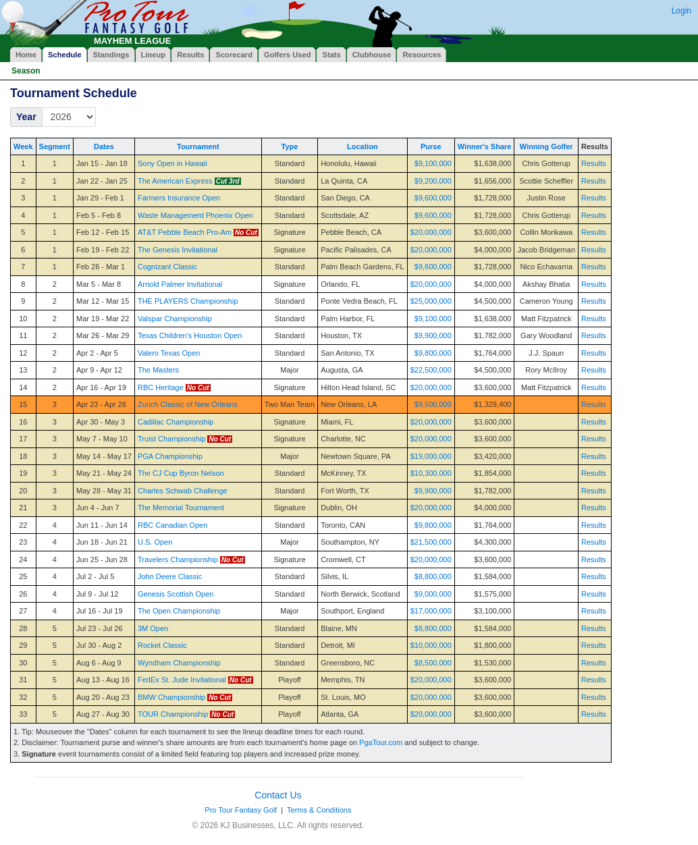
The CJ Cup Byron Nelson (181, 473)
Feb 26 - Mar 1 (100, 267)
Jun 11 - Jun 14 (102, 525)
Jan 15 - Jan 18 (102, 163)
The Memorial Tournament (181, 507)
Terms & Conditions (319, 810)
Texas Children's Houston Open (190, 335)
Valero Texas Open (169, 353)
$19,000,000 (431, 456)
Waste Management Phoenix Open (195, 215)
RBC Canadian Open (172, 525)
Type (289, 146)
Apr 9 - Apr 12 (99, 370)
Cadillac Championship (176, 422)
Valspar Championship (175, 319)
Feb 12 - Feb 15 (102, 232)
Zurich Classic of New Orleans (188, 404)
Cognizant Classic (167, 267)
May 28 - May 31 (104, 491)
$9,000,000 (433, 594)
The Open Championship (179, 611)
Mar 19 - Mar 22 (102, 319)
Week (23, 146)
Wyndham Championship (179, 663)
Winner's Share (485, 146)
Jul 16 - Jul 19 (99, 611)
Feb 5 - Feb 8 (98, 215)
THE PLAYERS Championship (188, 301)
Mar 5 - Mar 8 (98, 284)
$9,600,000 (433, 198)
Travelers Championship (178, 559)
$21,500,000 (431, 542)
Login (681, 11)
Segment (54, 146)
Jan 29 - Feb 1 (100, 198)
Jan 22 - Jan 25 (102, 181)
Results (593, 163)
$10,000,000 (431, 645)
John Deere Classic (170, 576)
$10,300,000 (431, 473)
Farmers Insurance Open (179, 198)
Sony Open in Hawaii (172, 163)
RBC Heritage (161, 387)
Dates (104, 146)
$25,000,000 (431, 301)
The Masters (158, 370)
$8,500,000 (433, 663)
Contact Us (277, 795)
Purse (431, 146)
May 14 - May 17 (104, 456)
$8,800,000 (433, 576)
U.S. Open (155, 542)
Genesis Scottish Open (176, 594)
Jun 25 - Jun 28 (102, 559)
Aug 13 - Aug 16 (103, 680)
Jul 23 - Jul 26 (99, 628)
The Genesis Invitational (177, 250)
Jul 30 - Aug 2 (99, 645)
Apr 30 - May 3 (100, 422)
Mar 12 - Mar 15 (102, 301)
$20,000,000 (431, 232)
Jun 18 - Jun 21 (102, 542)
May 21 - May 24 (104, 473)
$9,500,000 (433, 404)
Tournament (198, 146)
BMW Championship (171, 697)
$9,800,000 (433, 353)
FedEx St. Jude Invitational (182, 680)
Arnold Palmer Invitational (180, 284)
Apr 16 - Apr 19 (101, 387)
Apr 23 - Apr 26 (101, 404)
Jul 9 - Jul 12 (97, 594)
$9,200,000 (433, 181)
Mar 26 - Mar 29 (102, 335)
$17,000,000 (431, 611)
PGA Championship (170, 456)
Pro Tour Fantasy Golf (241, 810)
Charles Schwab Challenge (182, 491)
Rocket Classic (162, 645)
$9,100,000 (433, 163)
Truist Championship (171, 439)
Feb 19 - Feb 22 (102, 250)
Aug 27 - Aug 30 (103, 714)
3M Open (153, 628)
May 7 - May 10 (102, 439)
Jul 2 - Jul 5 (95, 576)
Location (362, 146)
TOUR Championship (173, 714)
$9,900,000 (433, 335)
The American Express (175, 181)
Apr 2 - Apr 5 (97, 353)
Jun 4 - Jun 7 (97, 507)
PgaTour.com (380, 742)
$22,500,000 (431, 370)
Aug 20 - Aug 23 (103, 697)
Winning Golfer (546, 146)
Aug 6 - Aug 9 (99, 663)
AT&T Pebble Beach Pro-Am (185, 232)
